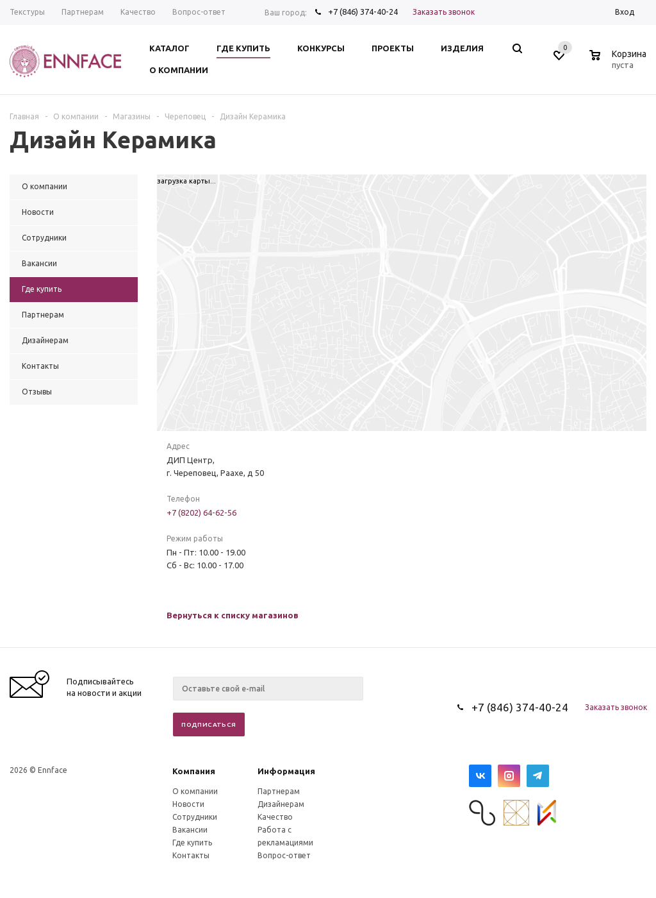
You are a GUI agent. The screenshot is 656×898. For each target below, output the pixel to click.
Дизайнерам (281, 804)
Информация (286, 771)
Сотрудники (194, 817)
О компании (195, 791)
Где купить (192, 842)
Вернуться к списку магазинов (233, 615)
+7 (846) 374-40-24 (363, 11)
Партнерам (279, 791)
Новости (188, 804)
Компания (193, 771)
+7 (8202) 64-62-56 (201, 512)
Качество (275, 817)
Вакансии (190, 830)
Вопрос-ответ (284, 855)
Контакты (190, 855)
